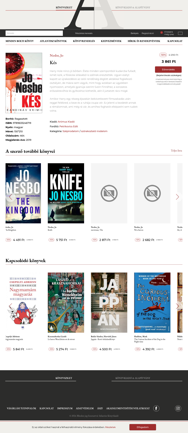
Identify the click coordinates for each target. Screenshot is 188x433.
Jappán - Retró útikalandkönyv (110, 339)
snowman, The (104, 230)
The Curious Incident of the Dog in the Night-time (157, 340)
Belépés (134, 33)
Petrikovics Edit (68, 126)
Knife (56, 230)
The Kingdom (15, 230)
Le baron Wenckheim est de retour (67, 339)
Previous (10, 197)
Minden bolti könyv (20, 41)
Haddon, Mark (148, 336)
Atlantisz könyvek (53, 41)
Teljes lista (176, 150)
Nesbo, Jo (56, 55)
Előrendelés (168, 69)
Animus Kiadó (66, 121)
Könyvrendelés (84, 41)
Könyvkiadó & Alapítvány (133, 7)
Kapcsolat (175, 41)
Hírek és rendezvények (144, 41)
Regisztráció (148, 33)
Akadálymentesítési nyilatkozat (128, 408)
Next (177, 197)
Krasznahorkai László (63, 336)
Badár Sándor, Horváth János (110, 336)
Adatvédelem (85, 408)
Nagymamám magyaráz (19, 339)
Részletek (110, 427)
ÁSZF (100, 408)
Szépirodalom (71, 131)
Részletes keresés (83, 33)
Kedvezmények (111, 41)
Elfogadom (143, 427)
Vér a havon (146, 230)
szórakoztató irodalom (94, 131)
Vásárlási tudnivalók (21, 408)
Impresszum (64, 408)
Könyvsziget (64, 7)
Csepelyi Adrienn (17, 336)
